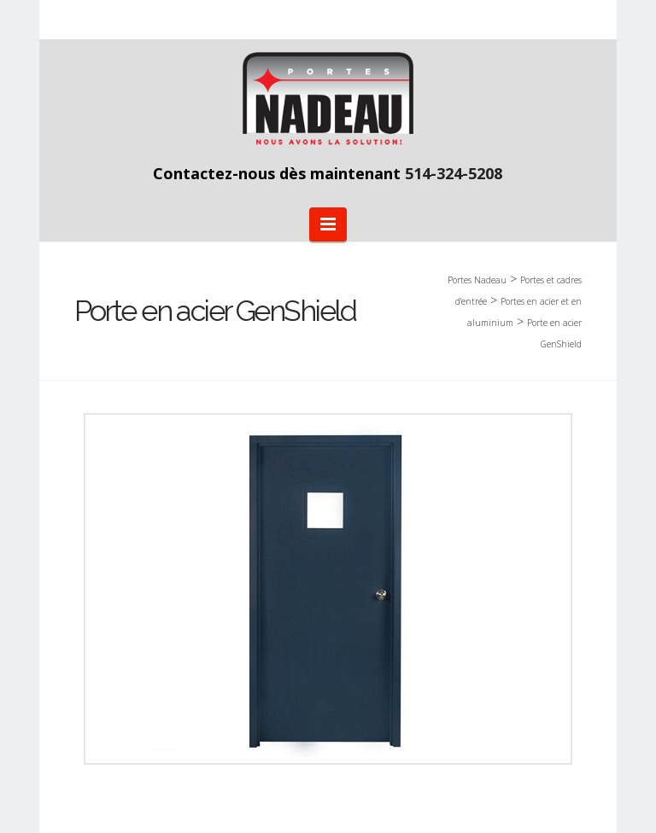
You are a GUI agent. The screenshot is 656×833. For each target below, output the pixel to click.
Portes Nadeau (477, 280)
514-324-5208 (453, 173)
